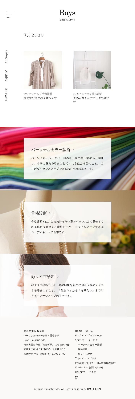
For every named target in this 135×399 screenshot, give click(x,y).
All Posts (6, 94)
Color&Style (67, 14)
